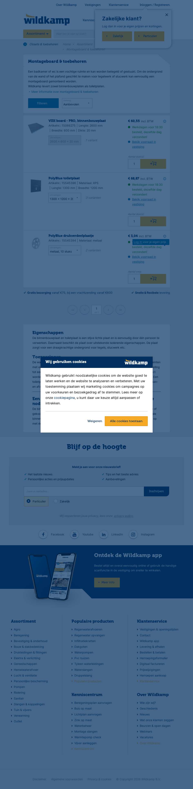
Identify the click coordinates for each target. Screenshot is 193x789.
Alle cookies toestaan (126, 421)
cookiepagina (64, 398)
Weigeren (94, 421)
